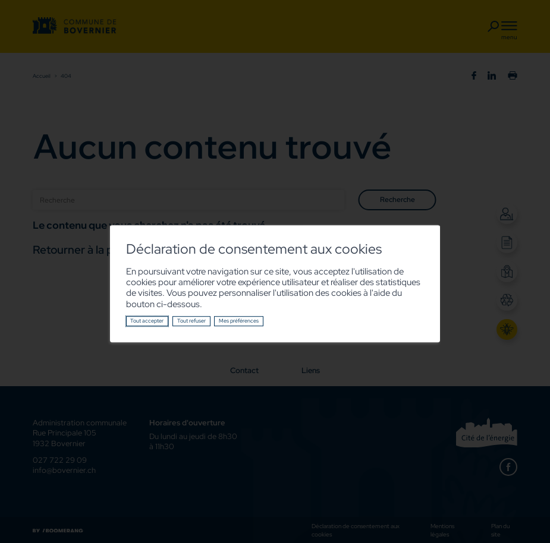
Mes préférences (239, 320)
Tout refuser (191, 320)
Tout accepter (147, 320)
